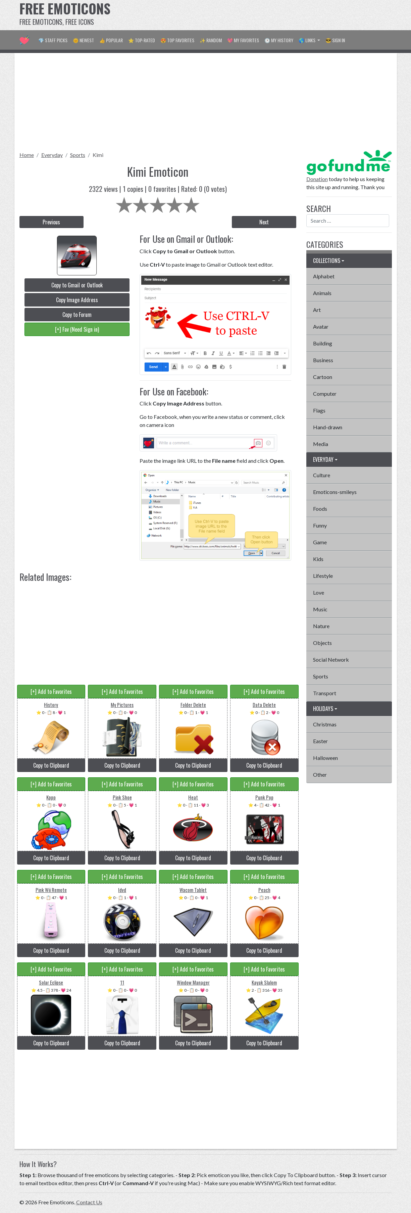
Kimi (98, 155)
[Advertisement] (270, 15)
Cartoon (322, 377)
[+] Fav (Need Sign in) (77, 329)
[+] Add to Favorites (51, 691)
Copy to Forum (77, 315)
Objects (322, 643)
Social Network (331, 659)
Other (320, 774)
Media (320, 444)
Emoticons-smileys (335, 492)
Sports (77, 155)
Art (317, 310)
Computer (325, 393)
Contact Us (89, 1202)
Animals (322, 293)
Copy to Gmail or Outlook (77, 285)
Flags (319, 410)
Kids (318, 559)
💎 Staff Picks (52, 40)
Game (320, 542)
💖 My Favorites (243, 40)
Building (322, 343)
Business (323, 360)
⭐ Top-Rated (141, 40)
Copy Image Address (77, 300)
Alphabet (324, 276)
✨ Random (211, 40)
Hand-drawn (327, 427)
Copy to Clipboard (51, 765)
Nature (321, 626)
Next (264, 222)
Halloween (325, 758)
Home (26, 155)
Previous (51, 222)
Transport (324, 693)
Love (318, 592)
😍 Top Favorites (177, 40)
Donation (317, 179)
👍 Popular (111, 40)
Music (320, 609)
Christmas (325, 724)
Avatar (320, 326)
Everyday (52, 155)
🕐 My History (278, 40)
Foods (320, 508)
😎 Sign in (335, 40)
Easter (320, 741)
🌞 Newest (83, 40)
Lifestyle (323, 575)
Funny (320, 525)
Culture (321, 475)
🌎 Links (307, 40)
